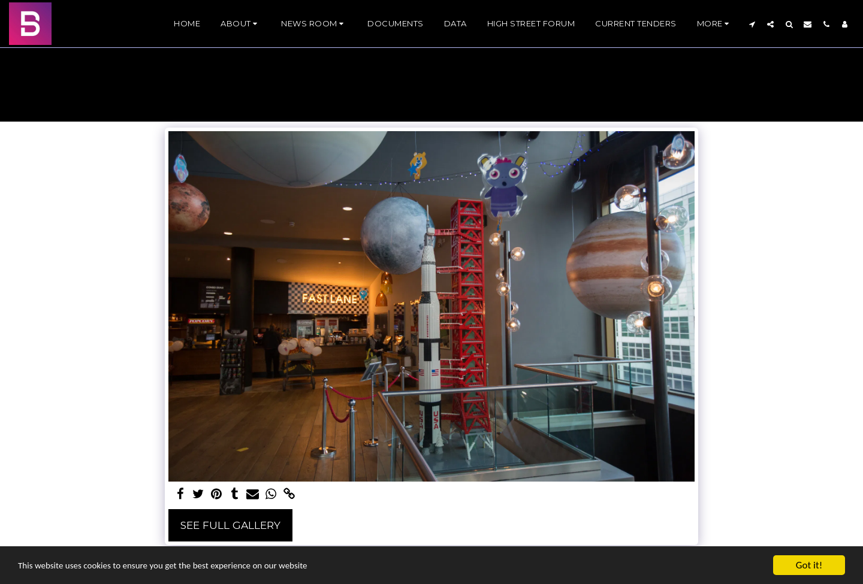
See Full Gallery (230, 525)
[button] (240, 24)
